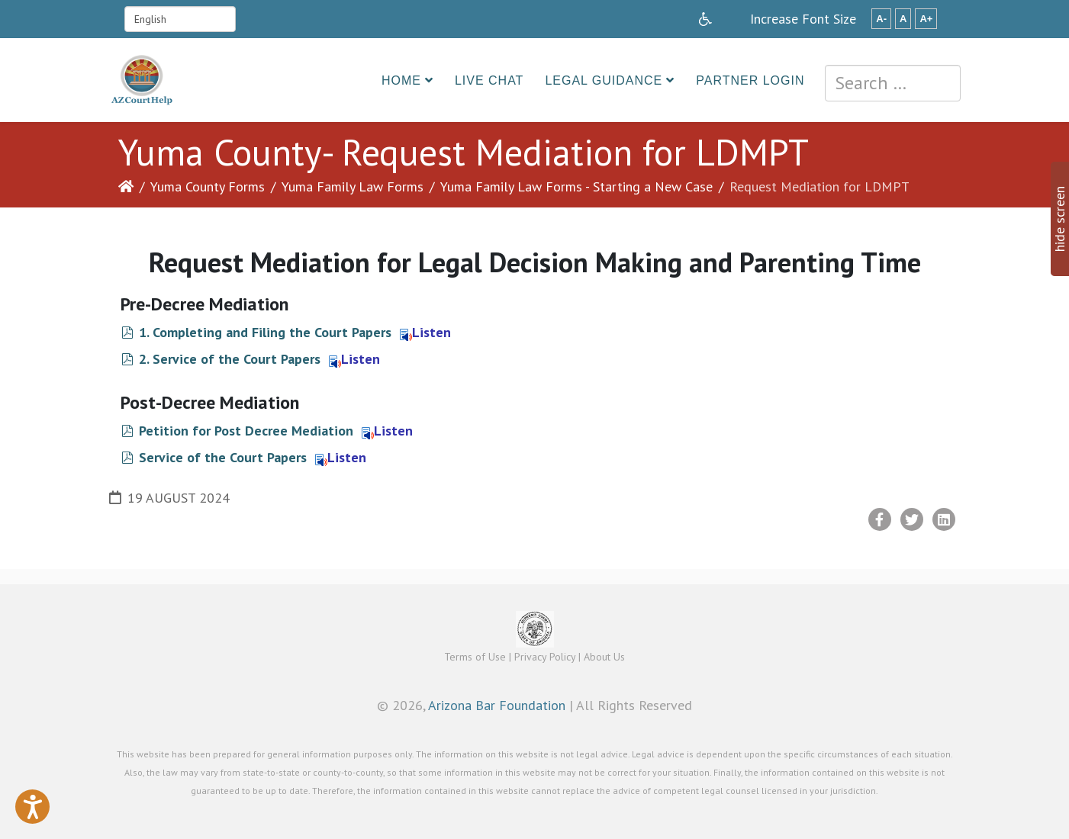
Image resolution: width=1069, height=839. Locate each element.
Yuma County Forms (207, 186)
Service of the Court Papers (223, 457)
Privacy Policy (544, 657)
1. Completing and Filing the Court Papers (265, 332)
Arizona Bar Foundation (496, 705)
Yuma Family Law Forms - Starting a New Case (576, 186)
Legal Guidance (603, 80)
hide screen (1059, 219)
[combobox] (893, 83)
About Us (604, 657)
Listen (425, 332)
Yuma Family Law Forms (352, 186)
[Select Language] (180, 19)
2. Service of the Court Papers (229, 359)
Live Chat (489, 80)
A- (881, 18)
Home (401, 80)
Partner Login (750, 80)
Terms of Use (475, 657)
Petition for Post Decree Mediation (246, 430)
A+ (925, 18)
